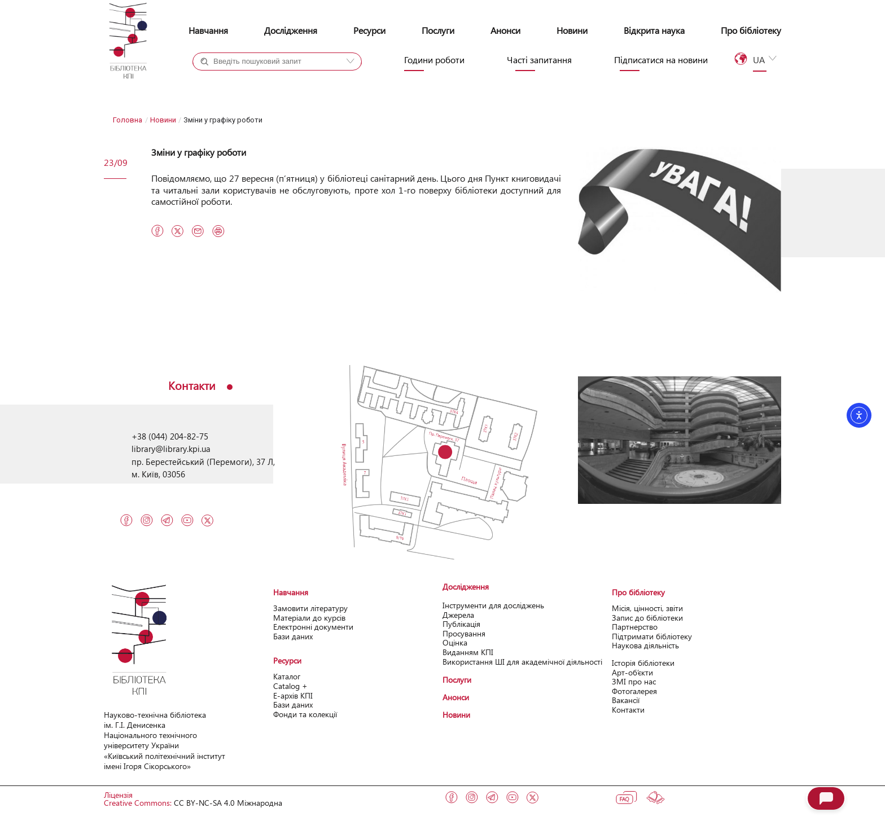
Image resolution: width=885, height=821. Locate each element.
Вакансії (625, 700)
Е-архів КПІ (293, 695)
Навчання (208, 30)
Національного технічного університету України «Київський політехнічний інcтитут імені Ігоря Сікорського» (164, 750)
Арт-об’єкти (632, 672)
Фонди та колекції (305, 714)
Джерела (458, 614)
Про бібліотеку (751, 30)
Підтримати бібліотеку (652, 636)
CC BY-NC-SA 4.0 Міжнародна (228, 802)
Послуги (438, 30)
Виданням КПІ (467, 652)
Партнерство (635, 626)
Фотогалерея (634, 691)
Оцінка (454, 642)
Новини (572, 30)
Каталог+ (230, 81)
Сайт (300, 81)
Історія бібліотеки (643, 662)
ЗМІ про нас (634, 681)
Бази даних (293, 636)
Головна (127, 120)
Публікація (461, 623)
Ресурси (369, 30)
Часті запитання (539, 59)
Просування (463, 633)
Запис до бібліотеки (647, 617)
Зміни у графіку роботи (198, 152)
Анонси (505, 30)
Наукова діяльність (645, 645)
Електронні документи (313, 626)
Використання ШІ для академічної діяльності (522, 661)
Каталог (286, 676)
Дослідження (290, 30)
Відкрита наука (654, 30)
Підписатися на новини (661, 59)
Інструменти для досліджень (493, 605)
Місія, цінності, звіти (647, 608)
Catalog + (290, 685)
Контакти (628, 709)
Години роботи (434, 59)
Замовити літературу (310, 608)
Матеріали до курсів (309, 617)
